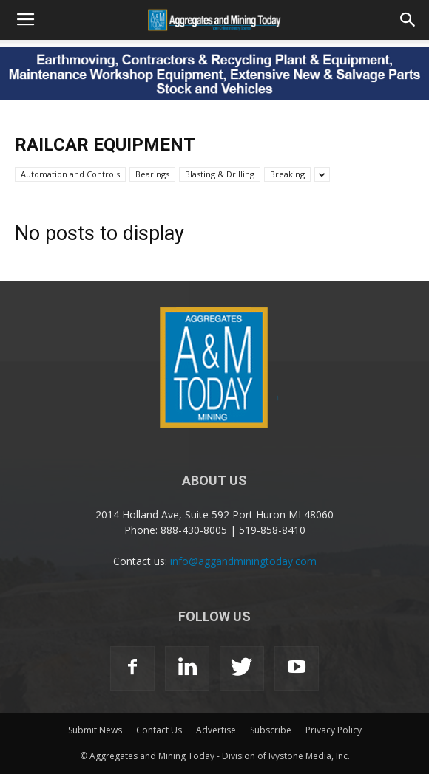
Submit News (95, 730)
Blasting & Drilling (219, 173)
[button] (408, 20)
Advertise (216, 730)
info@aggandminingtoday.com (243, 561)
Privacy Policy (333, 730)
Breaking (287, 173)
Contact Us (159, 730)
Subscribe (270, 730)
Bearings (152, 173)
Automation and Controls (70, 173)
